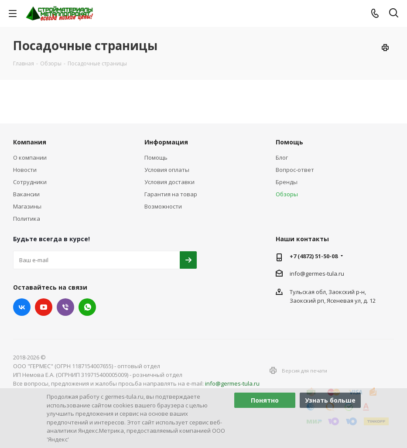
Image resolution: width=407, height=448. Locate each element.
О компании (30, 157)
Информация (166, 142)
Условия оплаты (166, 170)
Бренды (287, 182)
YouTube (43, 307)
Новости (25, 170)
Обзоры (287, 194)
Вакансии (26, 194)
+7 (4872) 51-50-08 (314, 256)
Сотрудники (30, 182)
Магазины (27, 206)
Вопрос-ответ (295, 170)
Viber (65, 307)
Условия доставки (169, 182)
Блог (282, 157)
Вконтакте (22, 307)
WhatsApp (87, 307)
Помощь (156, 157)
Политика (26, 218)
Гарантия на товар (170, 194)
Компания (29, 142)
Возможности (163, 206)
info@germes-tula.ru (317, 273)
